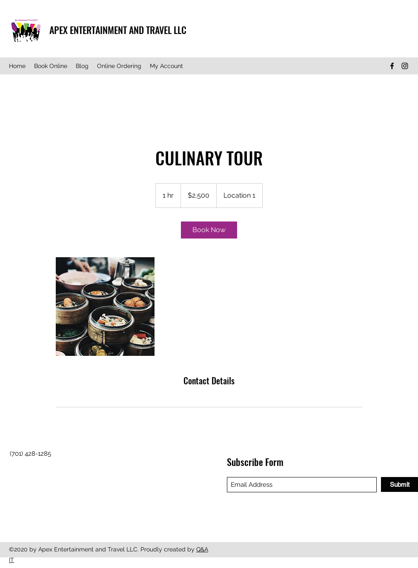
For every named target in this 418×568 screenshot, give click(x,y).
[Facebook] (392, 66)
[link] (209, 230)
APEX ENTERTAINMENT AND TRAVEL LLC (117, 30)
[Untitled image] (105, 306)
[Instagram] (405, 66)
